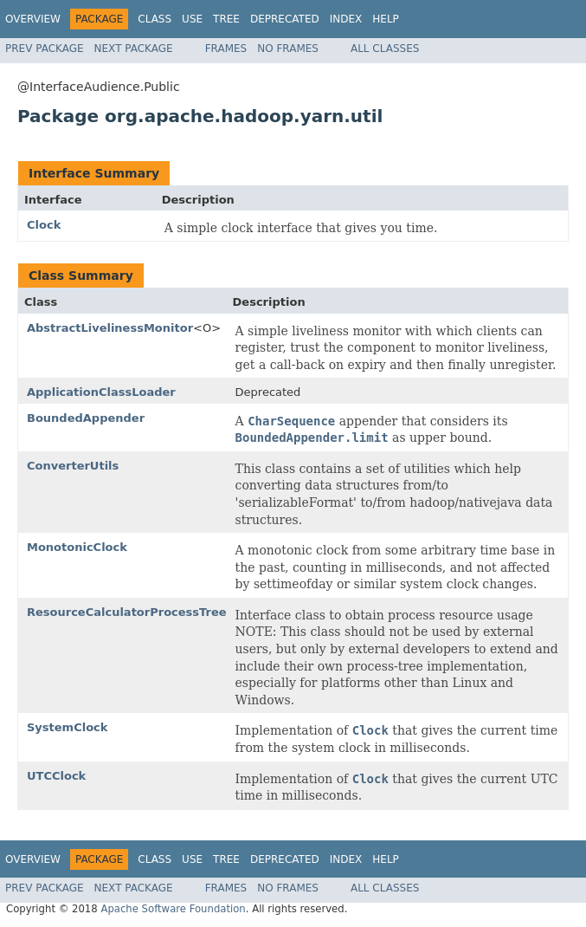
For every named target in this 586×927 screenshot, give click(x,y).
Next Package (133, 48)
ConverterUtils (73, 465)
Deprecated (284, 19)
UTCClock (56, 775)
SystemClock (67, 727)
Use (192, 19)
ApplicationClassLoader (101, 392)
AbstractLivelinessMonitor (110, 327)
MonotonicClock (77, 547)
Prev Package (44, 48)
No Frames (288, 48)
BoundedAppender (86, 418)
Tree (226, 19)
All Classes (385, 48)
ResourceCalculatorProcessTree (127, 612)
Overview (33, 19)
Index (346, 19)
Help (385, 19)
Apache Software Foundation (172, 909)
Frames (226, 48)
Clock (44, 224)
